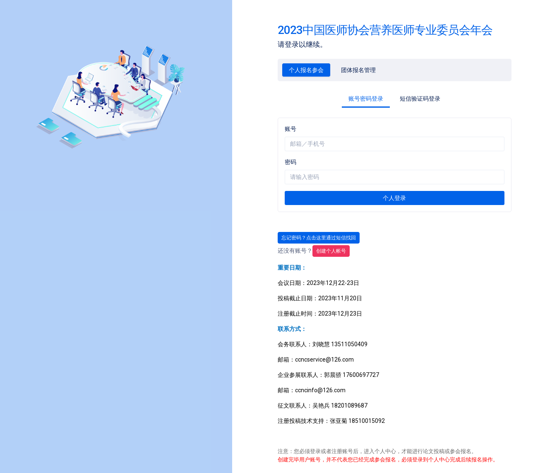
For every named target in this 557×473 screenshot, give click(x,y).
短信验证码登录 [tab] (420, 98)
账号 (290, 128)
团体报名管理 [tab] (358, 70)
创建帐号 (331, 251)
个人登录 (394, 198)
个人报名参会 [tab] (306, 70)
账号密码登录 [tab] (365, 98)
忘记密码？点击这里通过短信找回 (318, 238)
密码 (290, 162)
